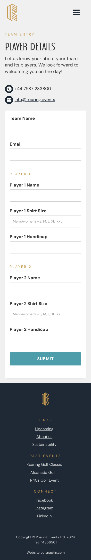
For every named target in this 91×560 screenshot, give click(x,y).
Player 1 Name (24, 185)
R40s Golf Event (44, 480)
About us (44, 436)
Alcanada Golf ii (44, 472)
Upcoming (44, 428)
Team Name (22, 118)
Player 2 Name (25, 278)
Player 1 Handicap (29, 237)
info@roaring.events (35, 100)
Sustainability (44, 444)
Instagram (44, 508)
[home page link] (35, 12)
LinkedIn (44, 516)
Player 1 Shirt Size (28, 211)
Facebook (44, 500)
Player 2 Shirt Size (28, 304)
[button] (76, 12)
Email (16, 144)
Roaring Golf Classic (44, 464)
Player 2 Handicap (29, 329)
